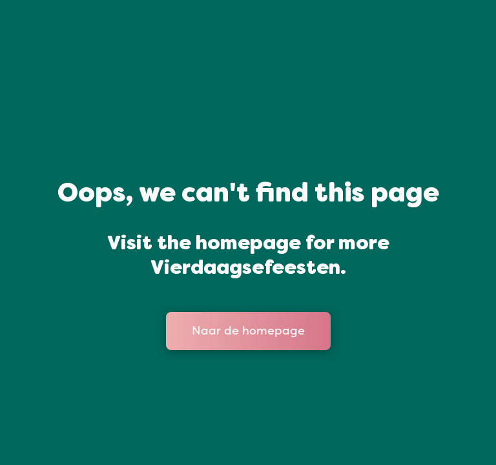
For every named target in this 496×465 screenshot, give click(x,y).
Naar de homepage (248, 331)
